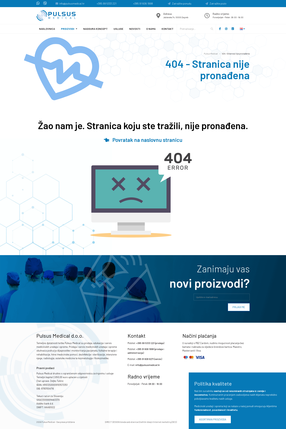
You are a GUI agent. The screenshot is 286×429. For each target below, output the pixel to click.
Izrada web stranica (129, 422)
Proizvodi (67, 28)
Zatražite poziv (216, 3)
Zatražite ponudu (179, 3)
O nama (151, 28)
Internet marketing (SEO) (165, 422)
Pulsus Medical (211, 53)
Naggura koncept (95, 28)
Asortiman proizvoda (212, 419)
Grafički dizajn (146, 422)
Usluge (118, 28)
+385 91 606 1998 (143, 3)
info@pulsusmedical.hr (72, 3)
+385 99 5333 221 (106, 3)
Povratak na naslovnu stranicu (143, 140)
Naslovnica (47, 28)
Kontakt (167, 28)
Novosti (134, 28)
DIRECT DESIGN (112, 422)
